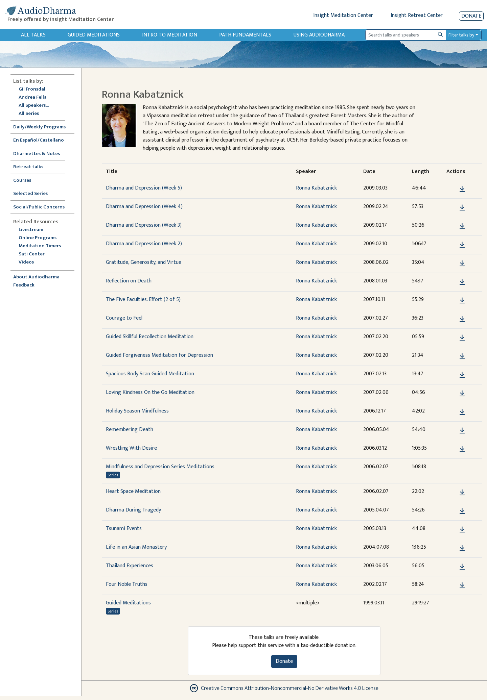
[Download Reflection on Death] (462, 282)
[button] (451, 189)
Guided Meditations (94, 35)
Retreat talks (28, 167)
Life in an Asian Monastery (136, 547)
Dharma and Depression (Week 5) (144, 188)
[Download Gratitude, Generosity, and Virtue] (462, 263)
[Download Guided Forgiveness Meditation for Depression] (462, 356)
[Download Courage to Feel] (462, 319)
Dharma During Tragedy (133, 510)
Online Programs (37, 238)
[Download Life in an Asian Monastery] (462, 548)
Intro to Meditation (169, 35)
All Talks (33, 35)
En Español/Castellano (38, 140)
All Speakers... (34, 105)
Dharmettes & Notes (36, 154)
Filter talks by (461, 35)
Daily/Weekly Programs (43, 127)
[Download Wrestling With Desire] (462, 449)
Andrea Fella (33, 97)
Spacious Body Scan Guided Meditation (150, 373)
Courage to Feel (124, 318)
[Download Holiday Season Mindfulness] (462, 412)
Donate (471, 16)
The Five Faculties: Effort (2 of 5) (143, 299)
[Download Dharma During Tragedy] (462, 511)
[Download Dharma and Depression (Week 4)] (462, 208)
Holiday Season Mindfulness (137, 411)
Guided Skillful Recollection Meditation (149, 336)
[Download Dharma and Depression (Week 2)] (462, 245)
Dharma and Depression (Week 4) (144, 206)
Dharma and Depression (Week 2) (144, 243)
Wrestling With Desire (131, 448)
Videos (30, 262)
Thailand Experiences (129, 565)
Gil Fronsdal (32, 89)
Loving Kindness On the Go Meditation (150, 392)
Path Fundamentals (245, 35)
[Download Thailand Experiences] (462, 567)
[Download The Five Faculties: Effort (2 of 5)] (462, 301)
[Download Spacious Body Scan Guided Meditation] (462, 375)
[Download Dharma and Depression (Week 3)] (462, 226)
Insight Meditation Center (343, 15)
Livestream (31, 230)
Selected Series (34, 194)
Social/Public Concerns (39, 207)
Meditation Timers (40, 246)
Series (113, 475)
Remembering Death (129, 429)
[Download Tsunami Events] (462, 530)
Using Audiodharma (319, 35)
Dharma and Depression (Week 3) (144, 225)
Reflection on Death (129, 280)
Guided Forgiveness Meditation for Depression (159, 355)
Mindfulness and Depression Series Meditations (160, 466)
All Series (29, 114)
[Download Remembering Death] (462, 431)
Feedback (23, 285)
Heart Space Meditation (133, 491)
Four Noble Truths (126, 584)
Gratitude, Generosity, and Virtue (143, 262)
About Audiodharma (36, 277)
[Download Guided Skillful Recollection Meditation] (462, 338)
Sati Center (32, 254)
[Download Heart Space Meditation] (462, 493)
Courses (22, 180)
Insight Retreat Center (417, 15)
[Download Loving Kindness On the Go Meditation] (462, 394)
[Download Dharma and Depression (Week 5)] (462, 189)
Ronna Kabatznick (316, 188)
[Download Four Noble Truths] (462, 585)
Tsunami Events (124, 528)
